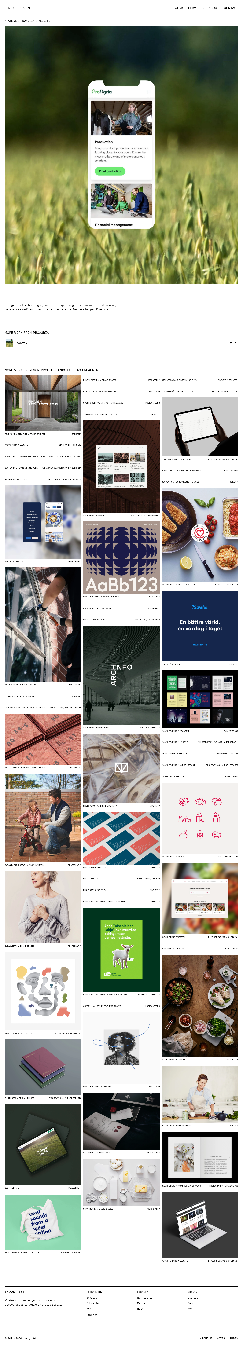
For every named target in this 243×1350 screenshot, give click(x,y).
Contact (231, 8)
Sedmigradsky (90, 414)
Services (196, 8)
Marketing (154, 391)
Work (179, 8)
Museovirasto (12, 684)
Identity (76, 434)
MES (85, 867)
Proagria (28, 20)
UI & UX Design (230, 459)
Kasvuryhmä (89, 391)
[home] (19, 8)
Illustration (227, 391)
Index (234, 1338)
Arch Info (88, 515)
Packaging (75, 768)
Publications (152, 403)
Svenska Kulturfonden (17, 708)
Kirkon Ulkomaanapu (94, 901)
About (214, 8)
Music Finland (91, 596)
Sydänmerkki (168, 585)
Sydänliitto (11, 946)
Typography (153, 596)
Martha (8, 562)
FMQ (85, 878)
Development (214, 459)
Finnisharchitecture (16, 434)
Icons (220, 857)
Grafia (86, 1006)
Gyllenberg (10, 696)
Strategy (233, 380)
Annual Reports (57, 456)
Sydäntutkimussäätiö (16, 865)
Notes (221, 1338)
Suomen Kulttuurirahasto (97, 403)
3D (237, 391)
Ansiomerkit (89, 608)
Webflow (77, 445)
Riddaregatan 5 (91, 380)
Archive (11, 20)
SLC (163, 1060)
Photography (153, 380)
